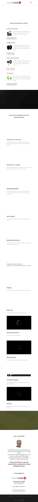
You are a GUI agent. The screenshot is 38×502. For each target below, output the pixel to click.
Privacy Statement (19, 490)
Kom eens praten (11, 38)
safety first (10, 53)
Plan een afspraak (12, 84)
